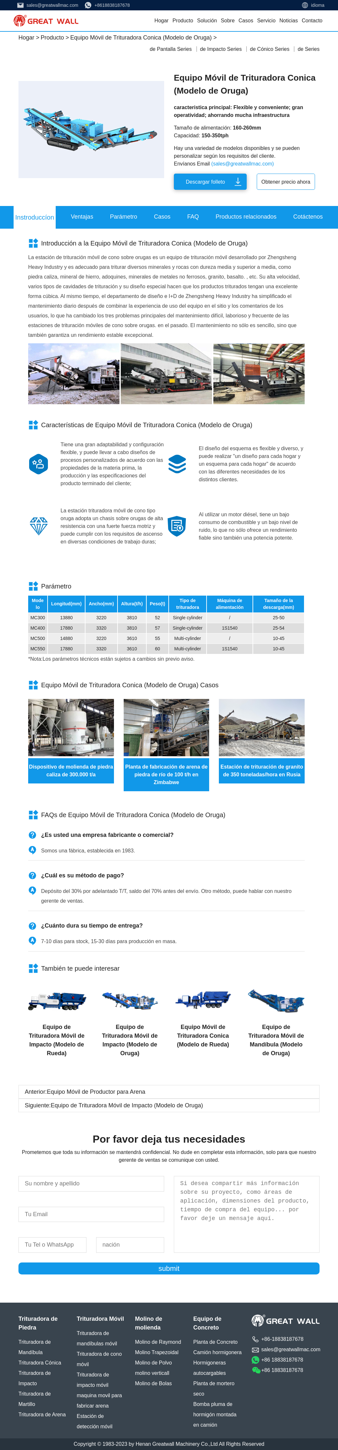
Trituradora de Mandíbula (34, 1347)
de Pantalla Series (171, 49)
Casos (246, 20)
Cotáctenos (308, 216)
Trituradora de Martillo (34, 1399)
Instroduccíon (34, 217)
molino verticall (152, 1373)
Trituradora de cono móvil (99, 1359)
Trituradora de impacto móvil (93, 1380)
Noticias (288, 20)
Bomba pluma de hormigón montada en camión (214, 1414)
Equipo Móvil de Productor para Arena (96, 1092)
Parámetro (123, 216)
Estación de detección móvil (94, 1421)
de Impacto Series (221, 49)
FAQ (193, 216)
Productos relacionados (246, 216)
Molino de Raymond (158, 1342)
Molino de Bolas (153, 1383)
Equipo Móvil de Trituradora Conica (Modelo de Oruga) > (143, 37)
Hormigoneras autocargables (209, 1368)
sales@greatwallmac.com (52, 5)
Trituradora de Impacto (34, 1378)
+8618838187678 (112, 5)
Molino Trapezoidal (156, 1352)
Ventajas (82, 216)
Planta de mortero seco (213, 1389)
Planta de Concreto (215, 1342)
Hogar (161, 20)
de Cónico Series (270, 49)
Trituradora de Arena (42, 1414)
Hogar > (28, 37)
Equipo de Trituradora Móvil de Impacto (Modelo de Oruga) (127, 1105)
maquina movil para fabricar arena (99, 1401)
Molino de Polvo (153, 1362)
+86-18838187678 (282, 1339)
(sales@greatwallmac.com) (242, 163)
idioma (317, 5)
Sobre (228, 20)
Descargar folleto (205, 182)
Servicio (266, 20)
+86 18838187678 (282, 1360)
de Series (309, 49)
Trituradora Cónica (39, 1362)
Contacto (312, 20)
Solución (207, 20)
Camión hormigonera (217, 1352)
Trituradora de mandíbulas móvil (97, 1338)
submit (169, 1268)
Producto (183, 20)
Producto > (54, 37)
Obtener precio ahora (285, 182)
